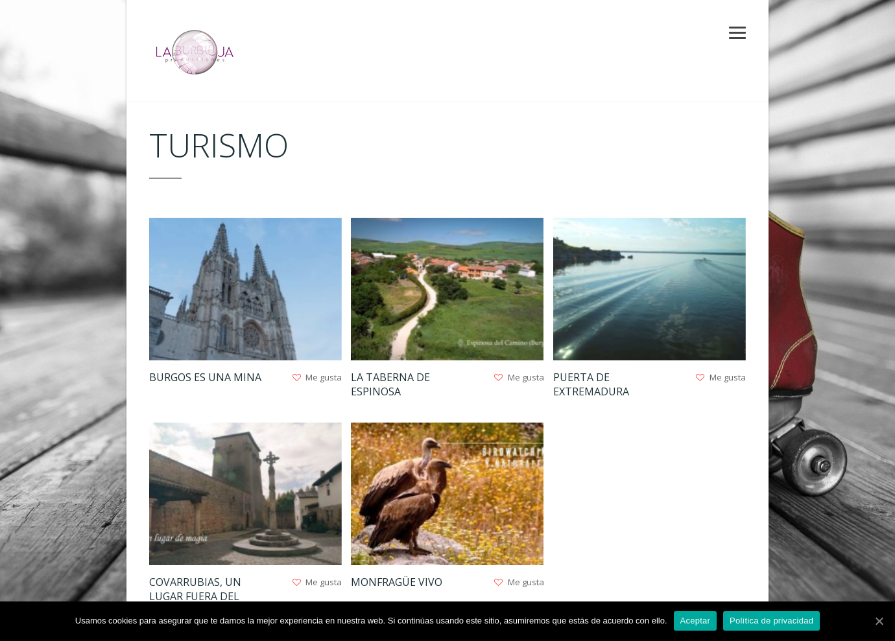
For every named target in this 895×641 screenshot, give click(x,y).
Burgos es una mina (205, 377)
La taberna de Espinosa (390, 384)
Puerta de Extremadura (591, 384)
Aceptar (695, 620)
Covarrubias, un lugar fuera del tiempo (195, 596)
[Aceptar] (878, 620)
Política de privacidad (771, 620)
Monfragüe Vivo (396, 582)
